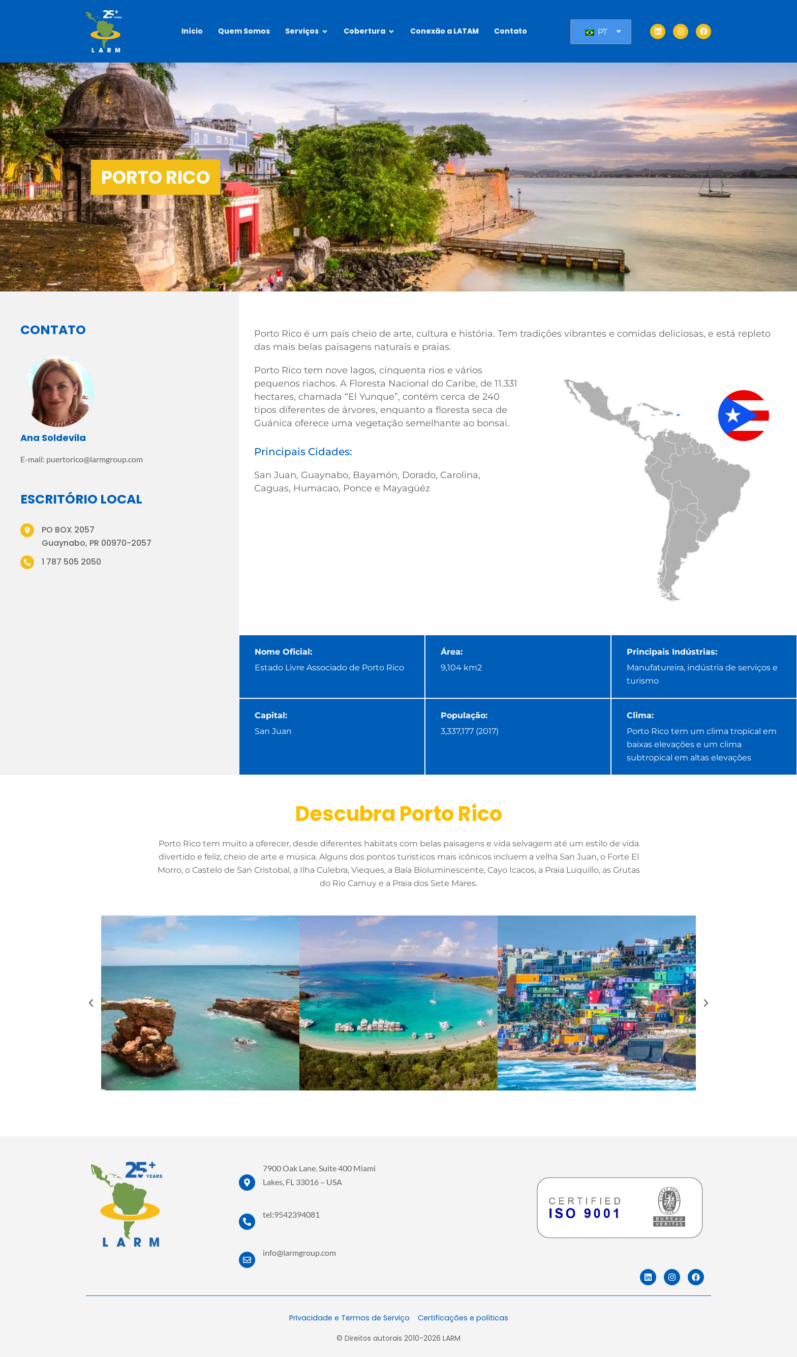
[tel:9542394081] (247, 1222)
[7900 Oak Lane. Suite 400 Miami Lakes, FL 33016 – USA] (247, 1182)
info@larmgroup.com (299, 1252)
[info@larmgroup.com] (247, 1260)
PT (596, 32)
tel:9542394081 (291, 1214)
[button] (91, 1003)
